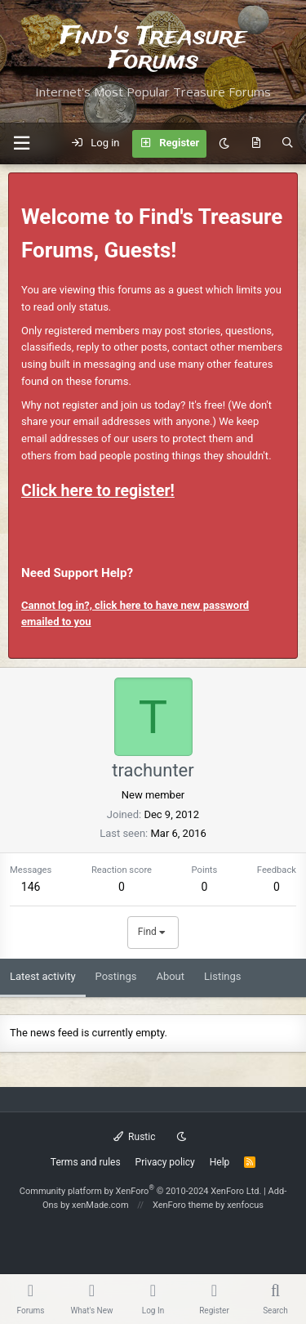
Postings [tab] (116, 976)
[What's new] (256, 143)
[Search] (288, 143)
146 (31, 886)
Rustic (134, 1137)
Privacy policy (165, 1162)
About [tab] (170, 976)
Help (220, 1162)
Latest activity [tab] (43, 976)
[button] (21, 143)
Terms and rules (86, 1162)
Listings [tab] (222, 976)
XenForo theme (183, 1205)
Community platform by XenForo (141, 1191)
